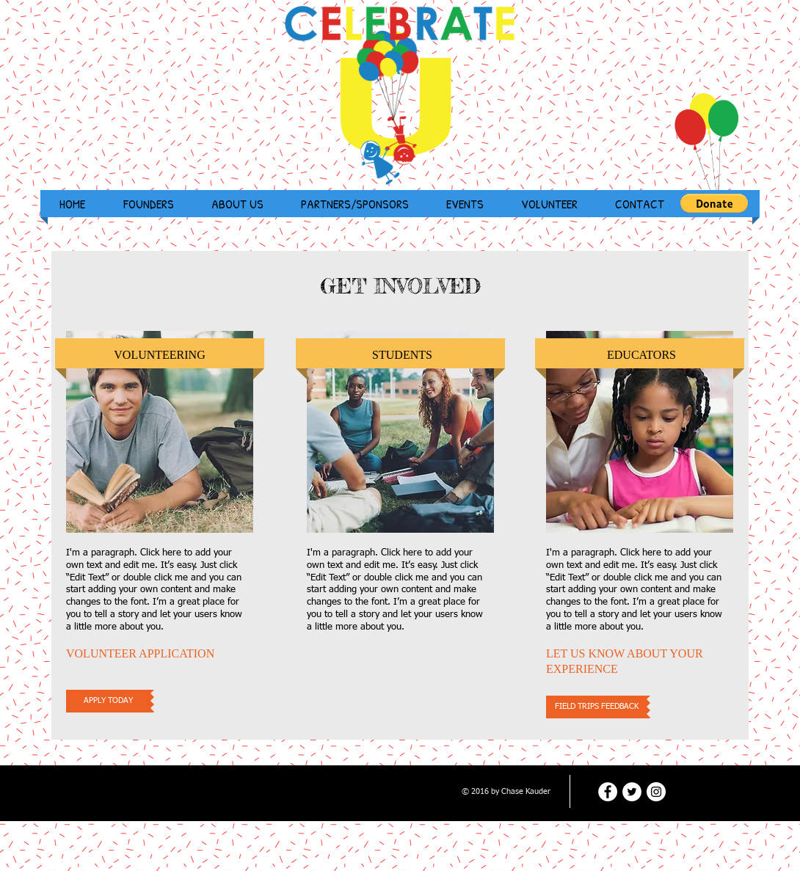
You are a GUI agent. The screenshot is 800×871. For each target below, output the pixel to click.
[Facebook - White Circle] (607, 791)
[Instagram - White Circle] (656, 791)
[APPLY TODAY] (108, 701)
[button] (714, 203)
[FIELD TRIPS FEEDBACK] (596, 707)
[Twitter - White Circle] (631, 791)
